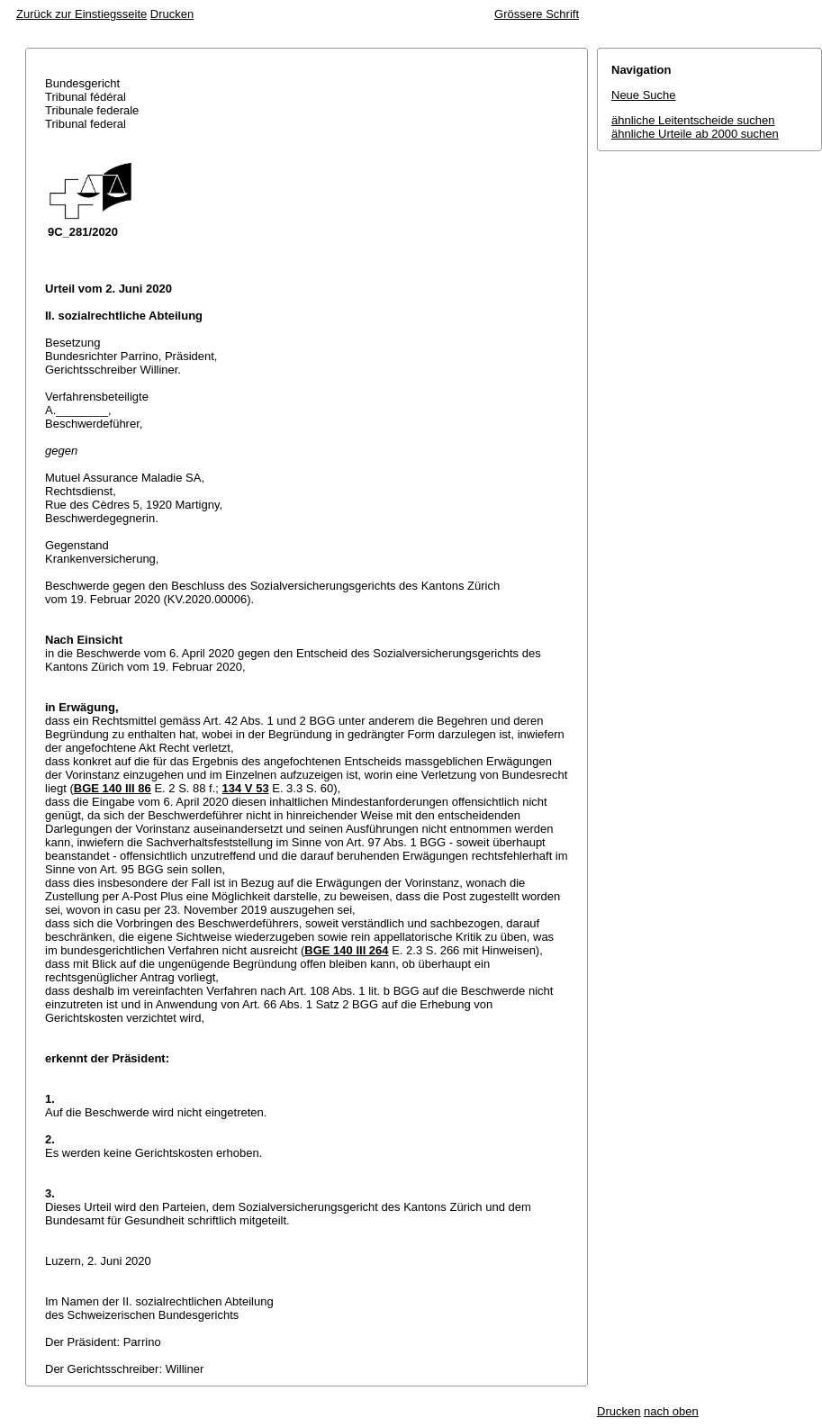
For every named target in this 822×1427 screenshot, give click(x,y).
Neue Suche (643, 95)
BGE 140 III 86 (112, 788)
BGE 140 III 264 (346, 950)
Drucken (172, 14)
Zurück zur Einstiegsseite (81, 14)
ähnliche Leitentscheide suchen (692, 120)
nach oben (671, 1411)
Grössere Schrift (536, 14)
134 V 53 (245, 788)
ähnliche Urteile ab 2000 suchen (695, 133)
